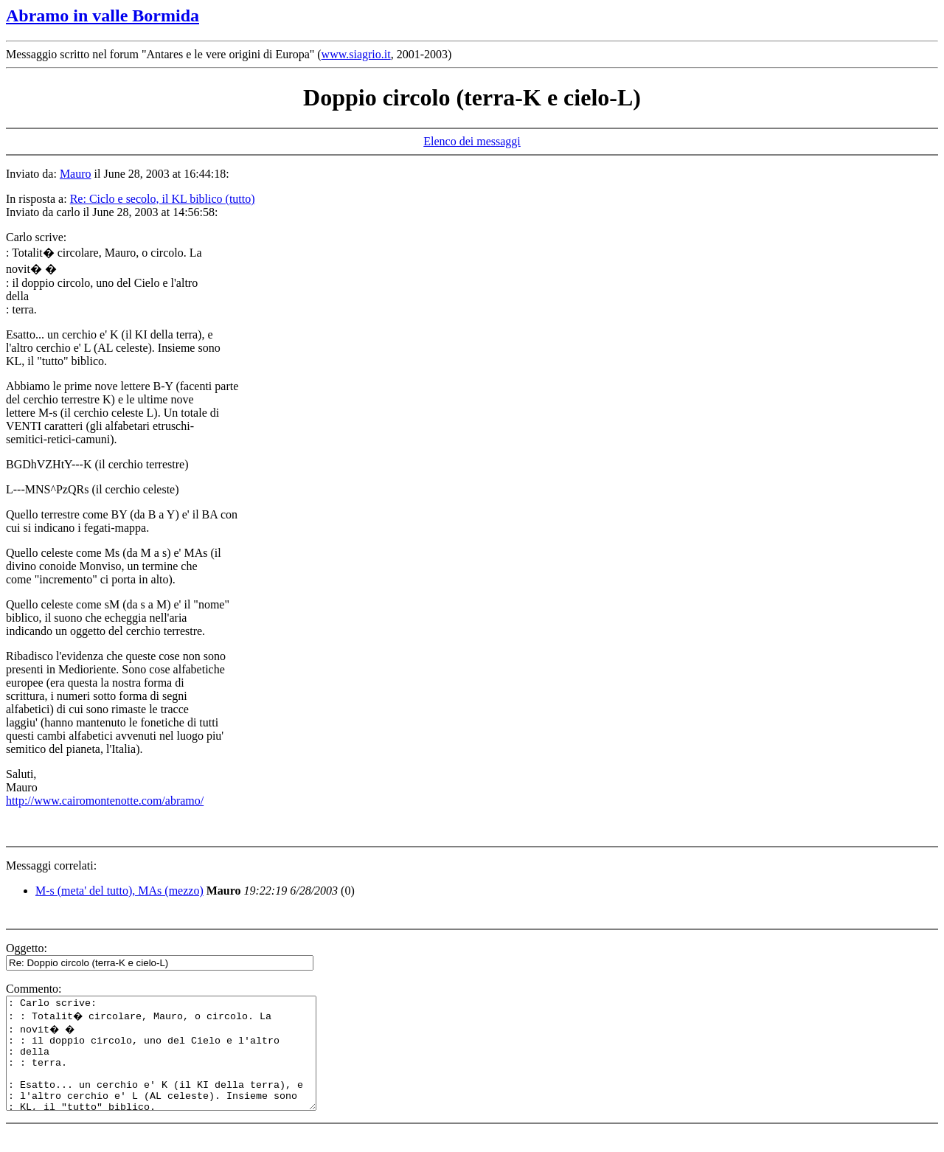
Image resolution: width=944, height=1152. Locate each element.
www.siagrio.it (356, 54)
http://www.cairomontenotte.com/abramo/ (105, 800)
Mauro (75, 173)
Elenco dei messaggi (472, 141)
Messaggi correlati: (51, 865)
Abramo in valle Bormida (102, 15)
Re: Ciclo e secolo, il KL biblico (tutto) (162, 198)
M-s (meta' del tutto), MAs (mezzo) (119, 890)
